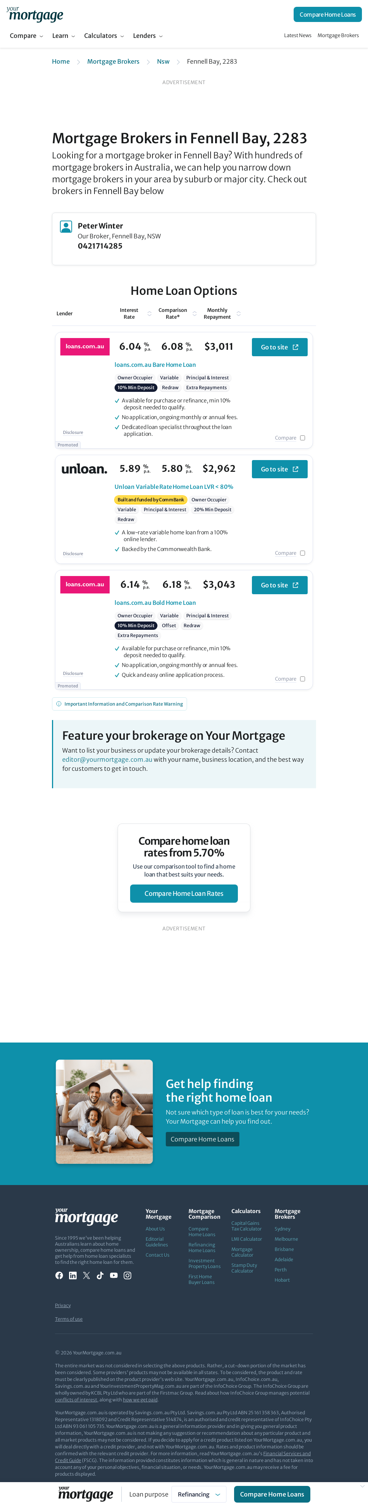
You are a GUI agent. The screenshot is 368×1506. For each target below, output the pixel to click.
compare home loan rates (184, 893)
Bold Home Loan (155, 602)
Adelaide (284, 1259)
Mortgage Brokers (338, 35)
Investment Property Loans (205, 1263)
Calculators (100, 35)
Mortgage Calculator (242, 1252)
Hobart (282, 1280)
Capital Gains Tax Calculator (246, 1226)
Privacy (63, 1305)
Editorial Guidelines (157, 1242)
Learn (60, 35)
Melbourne (286, 1239)
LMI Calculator (246, 1239)
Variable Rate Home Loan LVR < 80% (174, 486)
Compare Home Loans (328, 14)
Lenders (144, 35)
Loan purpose (148, 1494)
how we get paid (140, 1400)
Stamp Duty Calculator (244, 1268)
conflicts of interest (76, 1400)
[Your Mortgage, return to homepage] (34, 14)
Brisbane (284, 1249)
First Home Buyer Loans (202, 1279)
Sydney (282, 1229)
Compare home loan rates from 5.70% (184, 847)
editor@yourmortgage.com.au (107, 759)
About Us (155, 1229)
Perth (281, 1270)
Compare (23, 35)
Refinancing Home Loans (202, 1247)
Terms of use (69, 1319)
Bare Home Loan (155, 364)
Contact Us (158, 1255)
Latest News (297, 35)
